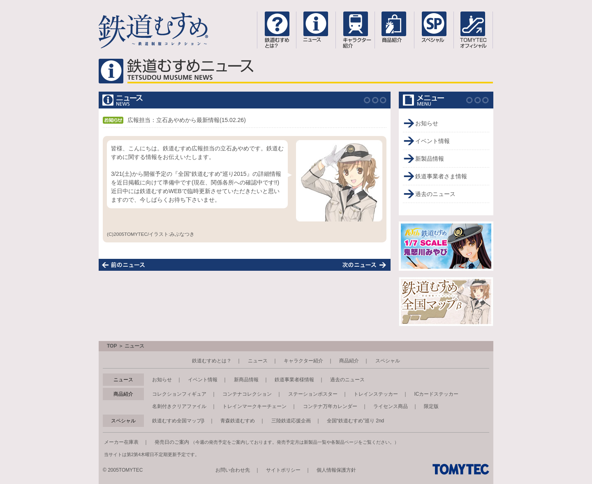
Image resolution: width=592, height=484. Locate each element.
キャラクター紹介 (303, 361)
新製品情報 (429, 158)
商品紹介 (349, 361)
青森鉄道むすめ (237, 421)
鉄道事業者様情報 (294, 380)
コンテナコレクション (247, 394)
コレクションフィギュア (179, 394)
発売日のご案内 (172, 442)
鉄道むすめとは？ (211, 361)
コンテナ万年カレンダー (330, 406)
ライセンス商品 (390, 406)
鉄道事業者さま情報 (441, 176)
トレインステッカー (376, 394)
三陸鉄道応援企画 (291, 421)
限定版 (431, 406)
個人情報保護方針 (336, 470)
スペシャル (387, 361)
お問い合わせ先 (232, 470)
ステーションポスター (313, 394)
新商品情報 (246, 380)
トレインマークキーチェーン (254, 406)
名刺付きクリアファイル (179, 406)
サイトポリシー (283, 470)
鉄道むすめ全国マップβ (178, 421)
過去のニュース (435, 194)
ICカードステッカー (436, 394)
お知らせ (426, 123)
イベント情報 (432, 141)
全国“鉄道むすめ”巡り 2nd (355, 421)
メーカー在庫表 (121, 442)
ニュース (258, 361)
